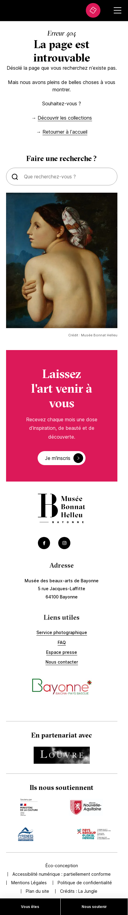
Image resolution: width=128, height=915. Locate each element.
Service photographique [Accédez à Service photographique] (61, 632)
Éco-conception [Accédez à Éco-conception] (61, 865)
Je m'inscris (64, 458)
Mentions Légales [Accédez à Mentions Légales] (29, 882)
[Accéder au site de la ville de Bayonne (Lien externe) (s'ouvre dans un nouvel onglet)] (62, 687)
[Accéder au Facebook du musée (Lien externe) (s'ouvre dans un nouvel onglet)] (44, 543)
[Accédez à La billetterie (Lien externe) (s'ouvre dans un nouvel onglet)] (93, 10)
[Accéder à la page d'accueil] (61, 509)
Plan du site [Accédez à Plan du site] (37, 891)
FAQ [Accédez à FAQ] (62, 642)
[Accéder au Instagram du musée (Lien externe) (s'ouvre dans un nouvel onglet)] (64, 543)
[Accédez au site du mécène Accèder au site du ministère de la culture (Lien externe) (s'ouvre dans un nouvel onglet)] (28, 807)
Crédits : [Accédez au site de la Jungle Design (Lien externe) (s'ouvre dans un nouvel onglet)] (78, 891)
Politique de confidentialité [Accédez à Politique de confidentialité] (85, 882)
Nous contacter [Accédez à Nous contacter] (61, 661)
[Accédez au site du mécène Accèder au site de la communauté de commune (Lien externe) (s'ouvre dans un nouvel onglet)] (93, 834)
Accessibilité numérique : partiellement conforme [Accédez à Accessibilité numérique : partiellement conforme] (61, 874)
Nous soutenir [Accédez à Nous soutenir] (94, 906)
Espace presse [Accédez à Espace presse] (61, 652)
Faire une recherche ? (61, 158)
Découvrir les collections (65, 118)
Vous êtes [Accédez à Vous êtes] (30, 906)
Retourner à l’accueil (64, 132)
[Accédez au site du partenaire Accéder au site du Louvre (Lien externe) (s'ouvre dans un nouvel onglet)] (62, 755)
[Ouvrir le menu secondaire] (117, 10)
